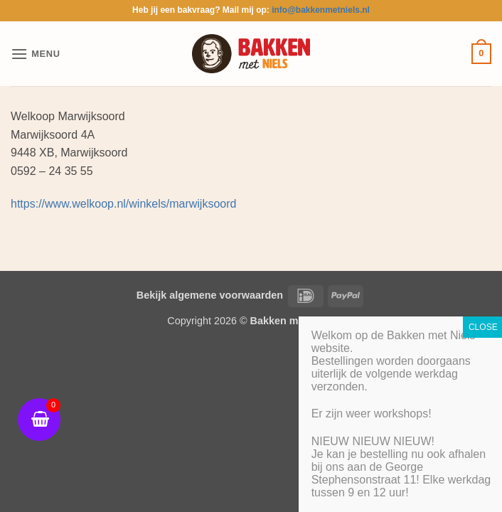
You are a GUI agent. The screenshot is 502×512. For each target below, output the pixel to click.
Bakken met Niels (292, 320)
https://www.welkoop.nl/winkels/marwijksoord (123, 204)
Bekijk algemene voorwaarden (210, 295)
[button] (35, 53)
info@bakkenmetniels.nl (321, 10)
